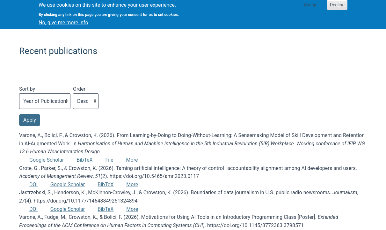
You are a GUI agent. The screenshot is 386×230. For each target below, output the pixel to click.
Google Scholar (46, 160)
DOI (33, 184)
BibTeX (84, 160)
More (132, 160)
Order (79, 89)
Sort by (27, 89)
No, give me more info (63, 20)
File (109, 160)
